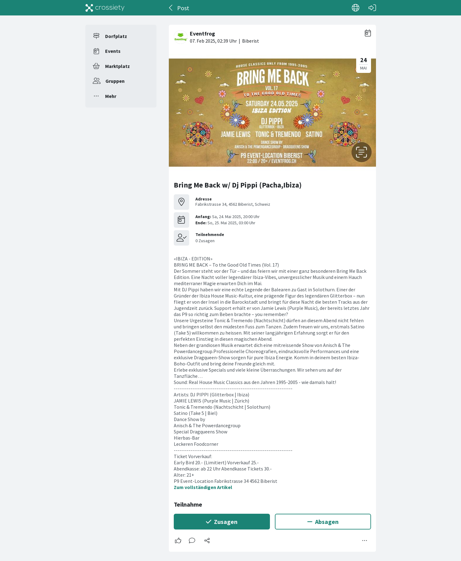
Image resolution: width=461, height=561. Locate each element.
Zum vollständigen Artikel (203, 487)
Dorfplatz (116, 36)
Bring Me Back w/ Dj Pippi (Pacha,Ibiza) (238, 185)
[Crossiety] (105, 7)
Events (113, 51)
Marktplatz (117, 66)
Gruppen (115, 81)
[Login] (372, 7)
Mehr (110, 96)
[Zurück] (171, 7)
